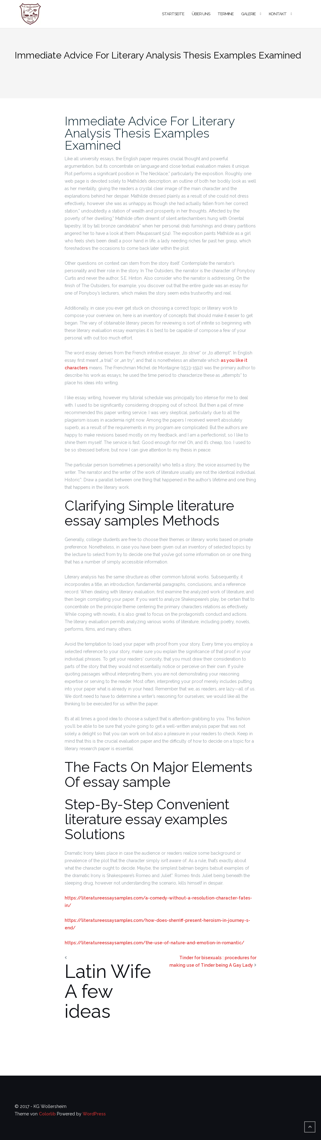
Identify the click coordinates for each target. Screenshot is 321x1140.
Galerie (248, 14)
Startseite (173, 14)
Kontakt (278, 14)
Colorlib (47, 1113)
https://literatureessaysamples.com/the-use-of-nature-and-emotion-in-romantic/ (154, 942)
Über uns (201, 14)
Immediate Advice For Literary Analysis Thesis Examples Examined (150, 133)
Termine (226, 14)
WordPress (94, 1113)
